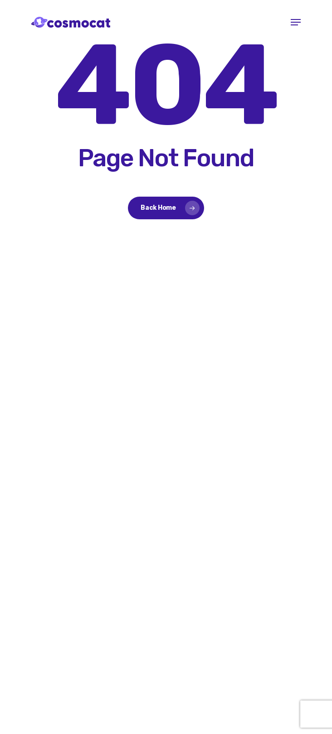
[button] (296, 22)
